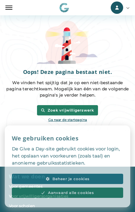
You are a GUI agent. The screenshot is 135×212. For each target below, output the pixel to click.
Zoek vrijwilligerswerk (67, 110)
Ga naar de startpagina (67, 120)
